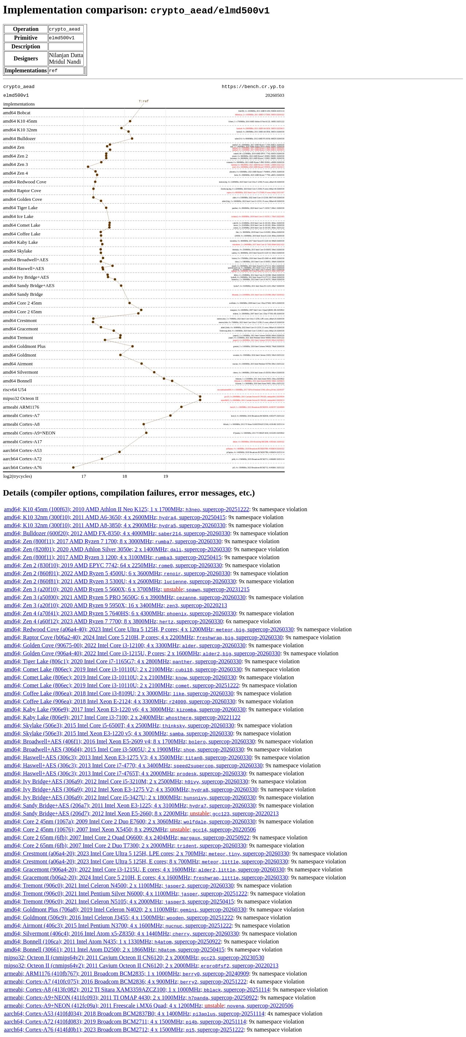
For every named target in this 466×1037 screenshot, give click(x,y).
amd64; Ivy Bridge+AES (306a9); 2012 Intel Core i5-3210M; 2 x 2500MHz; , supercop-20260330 (126, 781)
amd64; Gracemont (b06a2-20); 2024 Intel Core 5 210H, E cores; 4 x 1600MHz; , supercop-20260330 (146, 877)
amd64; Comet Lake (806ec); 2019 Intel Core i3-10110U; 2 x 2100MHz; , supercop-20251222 (121, 685)
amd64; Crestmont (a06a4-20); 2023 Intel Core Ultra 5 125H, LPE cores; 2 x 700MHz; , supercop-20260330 (146, 853)
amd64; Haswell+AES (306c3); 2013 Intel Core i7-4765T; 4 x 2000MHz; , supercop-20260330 (125, 773)
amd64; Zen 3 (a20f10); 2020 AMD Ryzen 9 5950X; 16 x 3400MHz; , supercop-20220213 (115, 605)
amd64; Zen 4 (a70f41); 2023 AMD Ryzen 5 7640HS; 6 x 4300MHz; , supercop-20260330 (120, 613)
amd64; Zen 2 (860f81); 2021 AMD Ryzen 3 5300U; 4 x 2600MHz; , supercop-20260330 (120, 581)
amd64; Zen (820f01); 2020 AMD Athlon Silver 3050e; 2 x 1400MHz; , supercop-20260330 (117, 549)
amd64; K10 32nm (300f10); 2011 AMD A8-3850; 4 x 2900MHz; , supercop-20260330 (114, 525)
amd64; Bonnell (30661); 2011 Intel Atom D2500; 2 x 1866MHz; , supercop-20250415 (114, 949)
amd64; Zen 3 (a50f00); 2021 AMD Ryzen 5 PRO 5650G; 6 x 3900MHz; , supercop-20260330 (124, 597)
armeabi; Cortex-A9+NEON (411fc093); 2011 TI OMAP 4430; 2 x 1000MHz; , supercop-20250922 (130, 997)
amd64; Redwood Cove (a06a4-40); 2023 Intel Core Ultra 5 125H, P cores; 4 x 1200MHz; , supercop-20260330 (149, 629)
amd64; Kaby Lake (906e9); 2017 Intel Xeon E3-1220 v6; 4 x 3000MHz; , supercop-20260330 (124, 709)
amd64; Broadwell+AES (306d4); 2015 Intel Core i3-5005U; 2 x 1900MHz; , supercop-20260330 (124, 749)
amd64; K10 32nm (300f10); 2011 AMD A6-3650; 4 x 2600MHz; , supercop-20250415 (114, 517)
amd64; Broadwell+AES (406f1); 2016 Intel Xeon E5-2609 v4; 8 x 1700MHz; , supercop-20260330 (129, 741)
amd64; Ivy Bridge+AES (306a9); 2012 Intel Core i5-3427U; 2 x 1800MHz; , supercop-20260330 (130, 797)
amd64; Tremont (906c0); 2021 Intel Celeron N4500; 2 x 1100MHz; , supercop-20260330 (119, 885)
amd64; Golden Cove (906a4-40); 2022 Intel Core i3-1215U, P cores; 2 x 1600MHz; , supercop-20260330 (142, 653)
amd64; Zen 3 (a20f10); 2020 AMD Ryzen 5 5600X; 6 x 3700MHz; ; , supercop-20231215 (126, 589)
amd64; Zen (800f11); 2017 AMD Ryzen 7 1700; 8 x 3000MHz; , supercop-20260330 (112, 541)
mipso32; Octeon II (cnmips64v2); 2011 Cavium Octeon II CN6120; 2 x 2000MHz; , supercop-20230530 (134, 957)
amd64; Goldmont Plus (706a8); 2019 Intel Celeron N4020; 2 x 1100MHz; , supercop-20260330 (125, 909)
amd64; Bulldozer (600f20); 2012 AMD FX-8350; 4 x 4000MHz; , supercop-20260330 (117, 533)
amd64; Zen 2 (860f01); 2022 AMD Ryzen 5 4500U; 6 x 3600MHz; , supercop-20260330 (117, 573)
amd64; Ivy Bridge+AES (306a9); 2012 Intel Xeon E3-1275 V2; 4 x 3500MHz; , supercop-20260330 (130, 789)
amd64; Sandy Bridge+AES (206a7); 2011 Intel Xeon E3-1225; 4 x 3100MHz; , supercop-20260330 (130, 805)
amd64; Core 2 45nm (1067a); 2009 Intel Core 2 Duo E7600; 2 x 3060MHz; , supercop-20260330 (130, 821)
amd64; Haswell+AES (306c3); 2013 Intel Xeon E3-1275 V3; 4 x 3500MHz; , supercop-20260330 (128, 757)
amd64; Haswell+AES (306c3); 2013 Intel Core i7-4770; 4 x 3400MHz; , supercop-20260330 (133, 765)
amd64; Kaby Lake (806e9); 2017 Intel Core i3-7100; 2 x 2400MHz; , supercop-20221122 (122, 717)
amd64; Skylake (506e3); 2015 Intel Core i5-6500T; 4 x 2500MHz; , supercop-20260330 (119, 725)
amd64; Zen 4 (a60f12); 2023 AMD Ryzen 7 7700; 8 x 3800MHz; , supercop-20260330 (113, 621)
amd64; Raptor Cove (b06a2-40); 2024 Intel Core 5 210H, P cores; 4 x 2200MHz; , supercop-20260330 (143, 637)
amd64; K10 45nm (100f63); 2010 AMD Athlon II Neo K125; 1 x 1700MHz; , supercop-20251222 (126, 509)
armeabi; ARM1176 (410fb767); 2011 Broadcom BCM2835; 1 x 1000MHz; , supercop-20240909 (126, 973)
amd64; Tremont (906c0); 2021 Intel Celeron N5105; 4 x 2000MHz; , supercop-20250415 (119, 901)
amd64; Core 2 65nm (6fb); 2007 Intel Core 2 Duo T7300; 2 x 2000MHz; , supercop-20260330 (125, 845)
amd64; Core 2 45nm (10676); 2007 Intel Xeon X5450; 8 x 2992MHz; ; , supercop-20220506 (130, 829)
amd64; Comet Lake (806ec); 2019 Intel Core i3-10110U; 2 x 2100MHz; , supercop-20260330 (123, 669)
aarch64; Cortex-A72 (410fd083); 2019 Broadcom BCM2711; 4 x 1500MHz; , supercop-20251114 (125, 1021)
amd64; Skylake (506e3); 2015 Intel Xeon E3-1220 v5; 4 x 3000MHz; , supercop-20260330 (118, 733)
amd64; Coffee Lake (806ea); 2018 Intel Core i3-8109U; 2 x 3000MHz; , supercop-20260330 (118, 693)
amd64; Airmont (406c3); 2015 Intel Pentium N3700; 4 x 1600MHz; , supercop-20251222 (118, 925)
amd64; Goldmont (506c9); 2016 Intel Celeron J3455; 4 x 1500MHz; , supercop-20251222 (118, 917)
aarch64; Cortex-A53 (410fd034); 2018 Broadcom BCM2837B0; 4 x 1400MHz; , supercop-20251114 (134, 1013)
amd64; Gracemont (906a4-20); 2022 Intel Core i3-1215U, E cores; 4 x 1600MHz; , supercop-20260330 (144, 869)
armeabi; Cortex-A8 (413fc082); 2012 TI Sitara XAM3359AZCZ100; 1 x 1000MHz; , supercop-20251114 (137, 989)
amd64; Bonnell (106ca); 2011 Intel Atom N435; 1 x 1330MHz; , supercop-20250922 (112, 941)
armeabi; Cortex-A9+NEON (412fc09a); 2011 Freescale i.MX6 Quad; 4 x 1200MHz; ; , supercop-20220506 (148, 1005)
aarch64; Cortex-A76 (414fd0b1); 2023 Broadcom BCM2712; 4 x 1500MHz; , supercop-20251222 (124, 1029)
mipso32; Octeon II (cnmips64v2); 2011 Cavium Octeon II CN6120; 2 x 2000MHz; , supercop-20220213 (141, 965)
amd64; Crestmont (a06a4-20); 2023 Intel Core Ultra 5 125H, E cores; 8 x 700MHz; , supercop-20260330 (146, 861)
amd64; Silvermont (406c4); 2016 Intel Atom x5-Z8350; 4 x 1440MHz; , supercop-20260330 (121, 933)
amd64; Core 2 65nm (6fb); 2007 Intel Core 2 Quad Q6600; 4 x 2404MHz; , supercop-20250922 (126, 837)
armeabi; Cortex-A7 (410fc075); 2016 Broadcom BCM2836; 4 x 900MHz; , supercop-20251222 (125, 981)
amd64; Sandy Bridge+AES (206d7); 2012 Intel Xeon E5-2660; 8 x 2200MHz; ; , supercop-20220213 (141, 813)
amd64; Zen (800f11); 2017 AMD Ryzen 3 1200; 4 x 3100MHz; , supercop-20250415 (112, 557)
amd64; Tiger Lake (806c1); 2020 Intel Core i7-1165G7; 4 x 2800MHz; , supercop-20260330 (123, 661)
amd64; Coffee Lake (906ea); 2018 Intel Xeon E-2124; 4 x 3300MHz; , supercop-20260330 (119, 701)
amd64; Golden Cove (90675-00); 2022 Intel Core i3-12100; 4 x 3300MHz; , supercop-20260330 (124, 645)
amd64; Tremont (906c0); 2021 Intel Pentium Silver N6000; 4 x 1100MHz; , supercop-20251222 (125, 893)
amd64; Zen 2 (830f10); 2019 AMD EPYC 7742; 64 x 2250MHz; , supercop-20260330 (113, 565)
